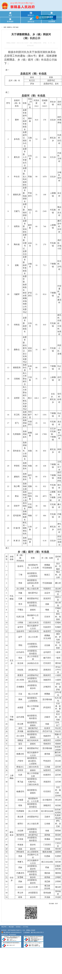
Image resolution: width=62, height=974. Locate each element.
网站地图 (11, 927)
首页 (10, 14)
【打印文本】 (30, 45)
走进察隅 (51, 20)
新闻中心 (31, 14)
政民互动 (31, 20)
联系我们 (18, 927)
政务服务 (10, 20)
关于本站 (25, 927)
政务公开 (51, 14)
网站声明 (3, 927)
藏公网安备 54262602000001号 (11, 932)
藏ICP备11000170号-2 (37, 932)
